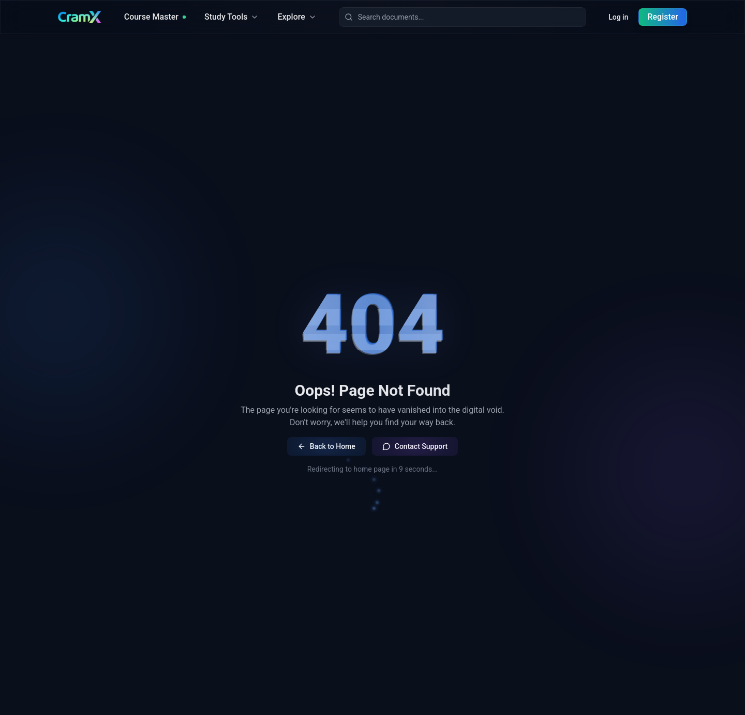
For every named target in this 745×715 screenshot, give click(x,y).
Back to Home (326, 446)
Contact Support (415, 446)
